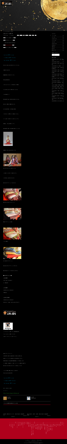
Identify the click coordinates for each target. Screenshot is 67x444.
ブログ (53, 40)
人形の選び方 (43, 424)
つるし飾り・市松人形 (49, 427)
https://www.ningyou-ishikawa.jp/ (10, 42)
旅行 (52, 48)
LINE (14, 425)
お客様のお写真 (28, 424)
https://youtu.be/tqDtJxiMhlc (8, 372)
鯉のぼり (53, 50)
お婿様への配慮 (35, 426)
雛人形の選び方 (41, 426)
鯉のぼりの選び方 (37, 427)
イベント (53, 35)
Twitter (9, 425)
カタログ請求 (18, 424)
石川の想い (62, 423)
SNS (15, 422)
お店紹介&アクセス (22, 425)
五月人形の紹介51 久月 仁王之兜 (57, 100)
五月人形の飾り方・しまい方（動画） (31, 430)
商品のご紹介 (60, 424)
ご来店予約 (21, 423)
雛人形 (35, 35)
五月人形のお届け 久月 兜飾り (56, 65)
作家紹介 (27, 423)
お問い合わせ (20, 424)
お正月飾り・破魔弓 (50, 427)
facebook (11, 425)
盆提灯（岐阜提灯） (44, 427)
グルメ (53, 37)
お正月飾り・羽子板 (51, 427)
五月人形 (53, 43)
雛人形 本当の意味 (40, 427)
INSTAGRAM (12, 426)
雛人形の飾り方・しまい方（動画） (33, 429)
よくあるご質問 (30, 424)
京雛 (52, 46)
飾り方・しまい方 (34, 424)
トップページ (63, 424)
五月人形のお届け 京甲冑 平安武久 (57, 74)
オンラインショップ (17, 425)
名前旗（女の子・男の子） (47, 428)
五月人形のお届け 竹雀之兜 (56, 80)
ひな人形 (53, 38)
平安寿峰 (30, 35)
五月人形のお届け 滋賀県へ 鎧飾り (57, 86)
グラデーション (21, 35)
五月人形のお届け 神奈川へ (56, 61)
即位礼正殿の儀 (27, 35)
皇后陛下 (33, 35)
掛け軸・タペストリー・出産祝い (46, 429)
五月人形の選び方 (38, 427)
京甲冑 (53, 45)
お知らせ (24, 423)
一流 (52, 41)
